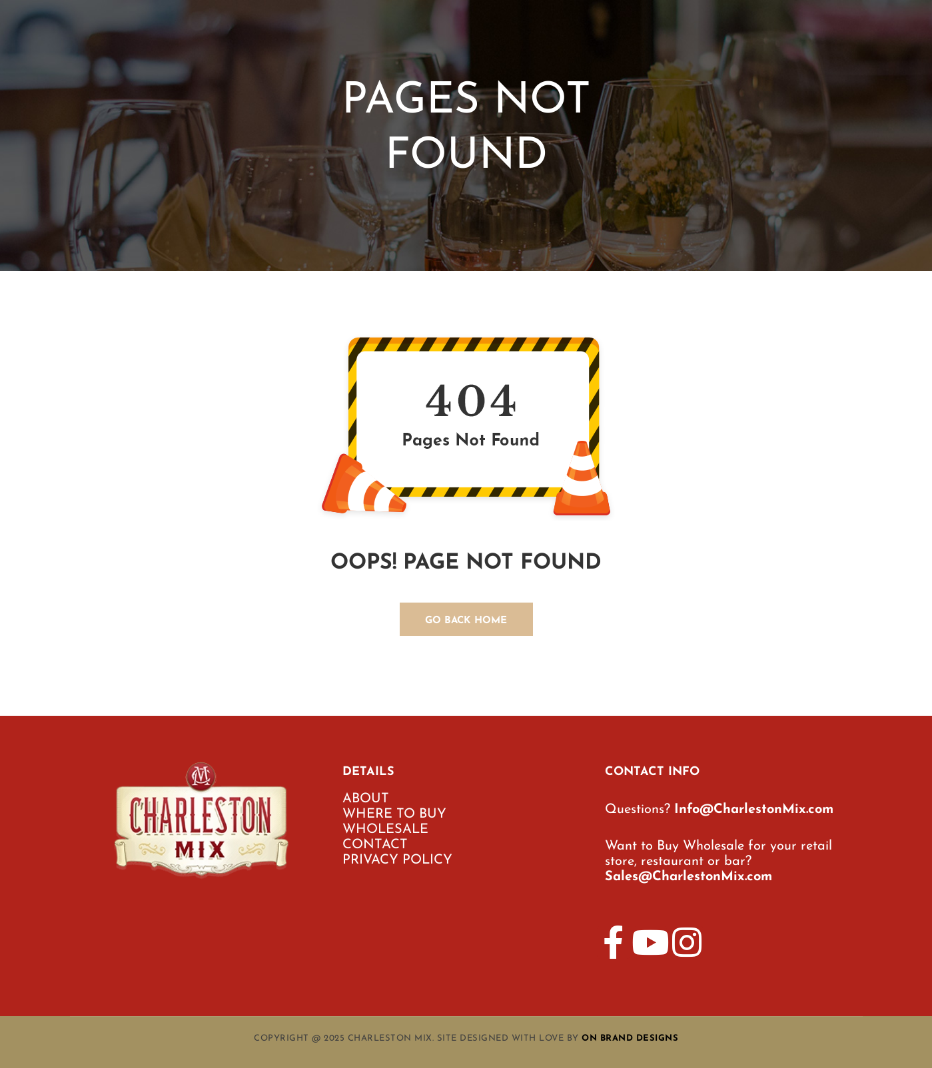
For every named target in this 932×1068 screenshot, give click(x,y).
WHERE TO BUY (394, 814)
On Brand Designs (630, 1038)
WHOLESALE (385, 829)
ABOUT (365, 799)
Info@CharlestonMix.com (753, 809)
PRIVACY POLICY (397, 860)
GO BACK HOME (466, 621)
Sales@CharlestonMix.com (688, 877)
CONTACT (375, 845)
